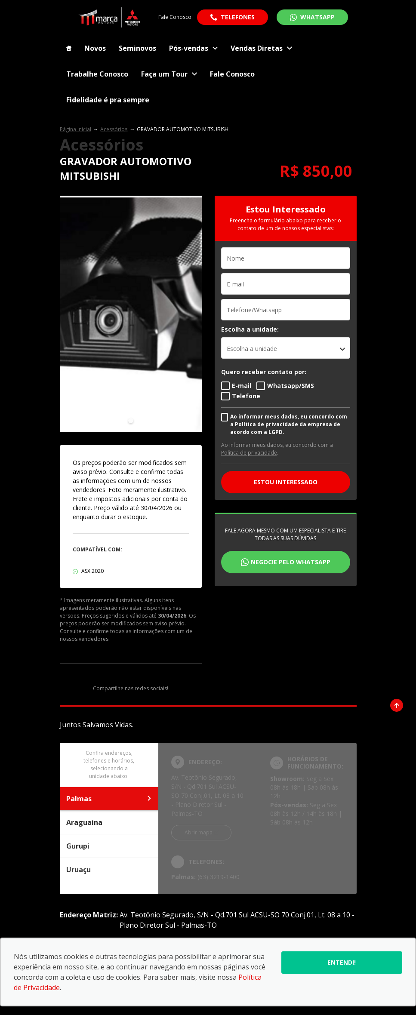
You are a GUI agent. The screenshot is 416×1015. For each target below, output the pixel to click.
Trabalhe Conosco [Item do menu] (97, 74)
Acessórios (113, 129)
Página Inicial (75, 129)
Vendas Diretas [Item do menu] (261, 48)
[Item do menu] (68, 48)
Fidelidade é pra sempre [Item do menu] (107, 99)
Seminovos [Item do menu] (137, 48)
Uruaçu (109, 869)
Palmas (109, 798)
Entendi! (341, 962)
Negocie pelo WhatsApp (290, 562)
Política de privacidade (249, 452)
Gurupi (109, 846)
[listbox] (285, 348)
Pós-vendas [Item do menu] (193, 48)
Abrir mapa (199, 832)
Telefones (238, 17)
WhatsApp (317, 17)
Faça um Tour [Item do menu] (169, 74)
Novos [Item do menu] (95, 48)
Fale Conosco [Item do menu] (232, 74)
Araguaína (109, 822)
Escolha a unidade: (250, 329)
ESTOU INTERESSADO (285, 482)
